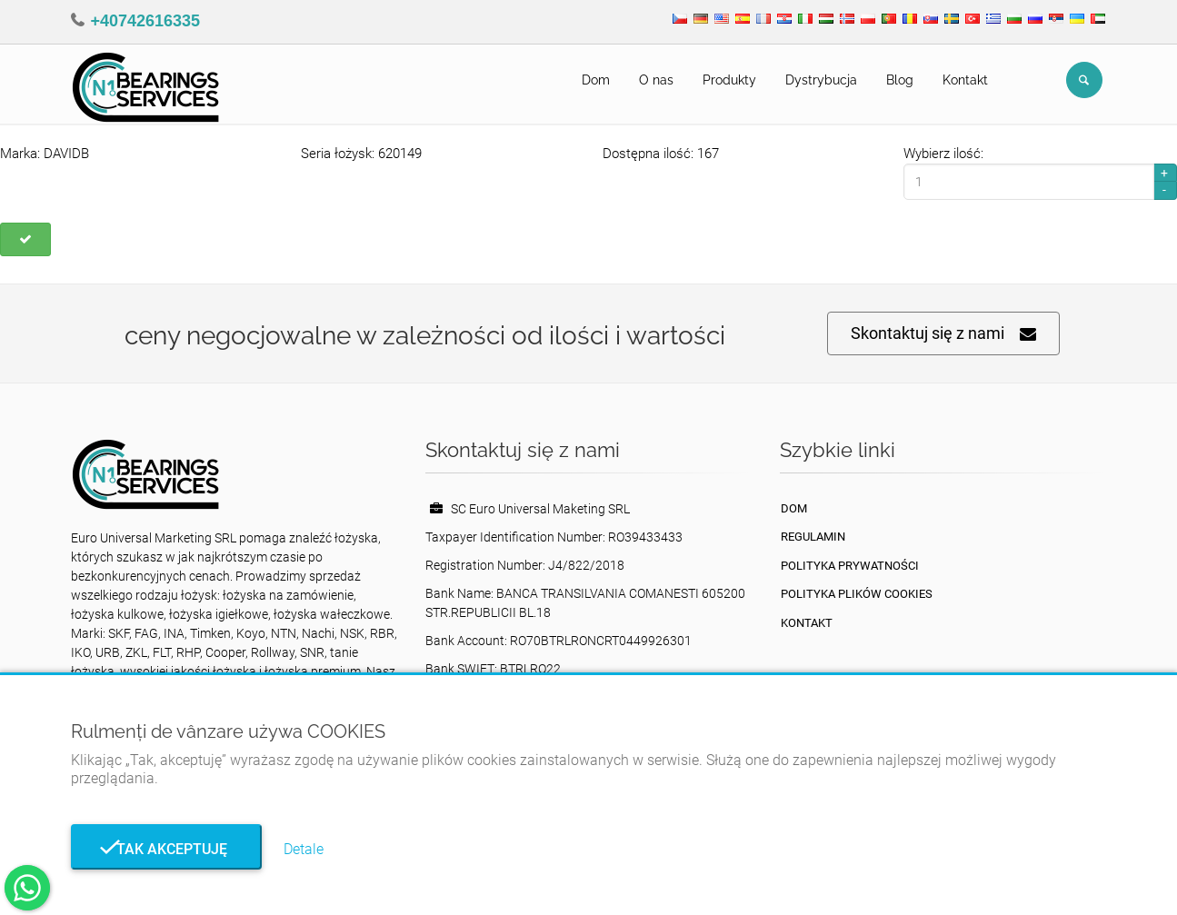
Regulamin (813, 536)
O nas (656, 80)
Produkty (729, 80)
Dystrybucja (821, 80)
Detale (304, 849)
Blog (899, 80)
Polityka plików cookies (857, 594)
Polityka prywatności (850, 565)
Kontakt (965, 80)
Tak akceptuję (166, 849)
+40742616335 (146, 21)
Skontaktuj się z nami (943, 334)
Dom (596, 80)
